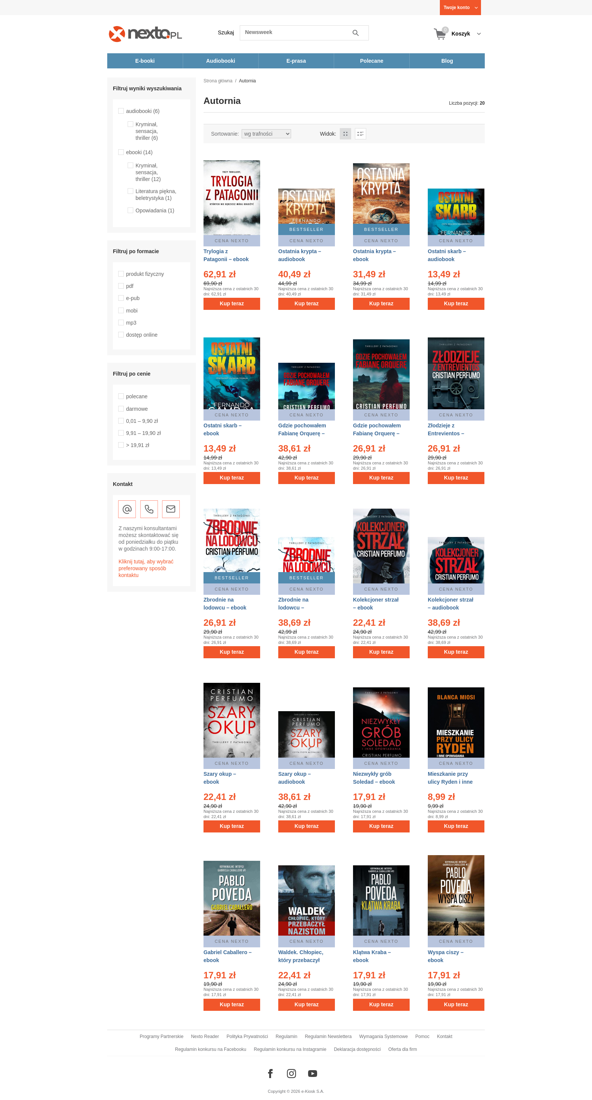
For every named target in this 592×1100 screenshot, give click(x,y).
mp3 (131, 323)
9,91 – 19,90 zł (143, 433)
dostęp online (141, 335)
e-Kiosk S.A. (312, 1091)
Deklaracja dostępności (357, 1049)
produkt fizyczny (145, 274)
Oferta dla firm (402, 1049)
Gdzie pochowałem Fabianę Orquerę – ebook (377, 433)
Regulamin (286, 1036)
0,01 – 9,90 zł (142, 421)
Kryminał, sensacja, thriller (147, 131)
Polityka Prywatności (247, 1036)
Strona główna (218, 81)
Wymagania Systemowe (383, 1036)
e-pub (133, 298)
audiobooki (143, 111)
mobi (131, 311)
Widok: (328, 134)
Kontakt (444, 1036)
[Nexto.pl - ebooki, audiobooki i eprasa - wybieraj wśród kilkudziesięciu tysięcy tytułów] (145, 34)
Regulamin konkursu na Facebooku (211, 1049)
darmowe (137, 409)
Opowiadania (155, 210)
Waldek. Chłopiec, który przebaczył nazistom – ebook (300, 960)
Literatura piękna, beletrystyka (156, 194)
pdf (129, 286)
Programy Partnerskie (161, 1036)
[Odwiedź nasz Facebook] (270, 1074)
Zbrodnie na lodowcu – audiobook (293, 608)
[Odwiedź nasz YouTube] (313, 1074)
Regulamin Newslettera (328, 1036)
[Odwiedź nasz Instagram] (291, 1074)
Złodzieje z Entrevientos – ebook (446, 433)
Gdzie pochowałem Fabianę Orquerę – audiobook (302, 433)
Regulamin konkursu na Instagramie (290, 1049)
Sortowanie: (225, 134)
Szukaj (226, 32)
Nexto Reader (205, 1036)
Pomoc (422, 1036)
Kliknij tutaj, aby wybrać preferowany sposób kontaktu (146, 568)
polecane (137, 396)
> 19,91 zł (137, 445)
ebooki (139, 152)
